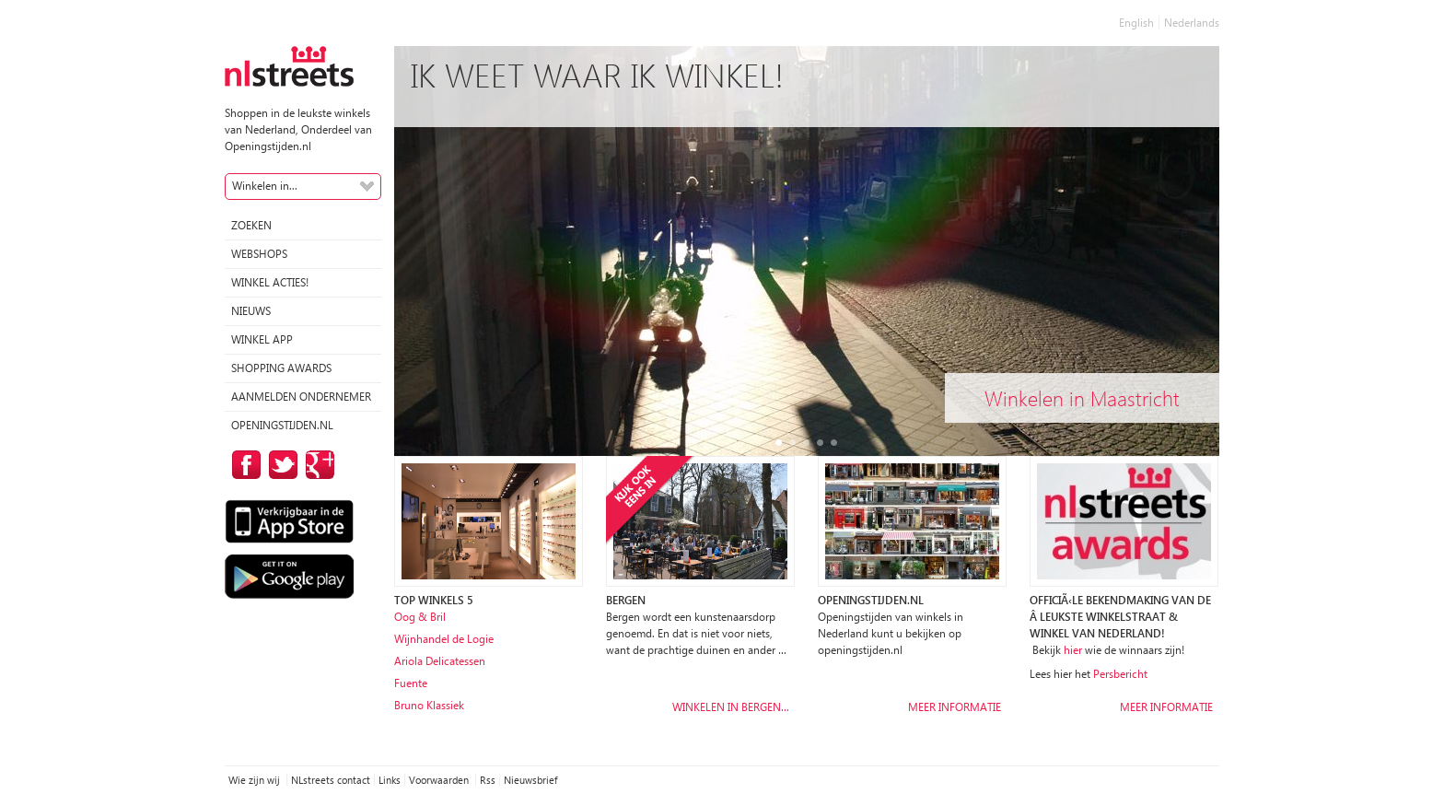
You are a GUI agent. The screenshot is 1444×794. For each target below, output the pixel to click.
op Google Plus (316, 464)
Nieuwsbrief (530, 780)
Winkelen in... (264, 186)
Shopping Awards (281, 368)
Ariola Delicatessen (439, 661)
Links (389, 780)
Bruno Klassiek (429, 705)
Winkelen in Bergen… (730, 707)
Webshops (259, 254)
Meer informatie (954, 707)
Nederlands (1191, 22)
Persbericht (1120, 674)
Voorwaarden (440, 780)
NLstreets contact (330, 780)
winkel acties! (270, 282)
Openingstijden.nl (282, 425)
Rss (487, 780)
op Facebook (243, 464)
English (1136, 22)
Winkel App (262, 339)
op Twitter (280, 464)
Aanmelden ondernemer (301, 396)
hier (1073, 650)
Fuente (410, 683)
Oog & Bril (420, 617)
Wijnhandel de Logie (444, 639)
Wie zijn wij (255, 780)
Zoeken (251, 225)
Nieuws (251, 311)
